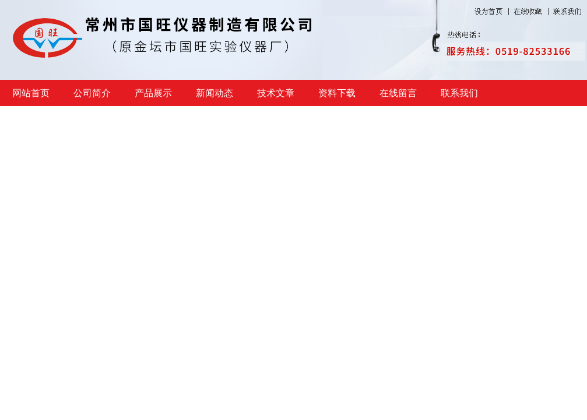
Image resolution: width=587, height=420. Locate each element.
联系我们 (459, 93)
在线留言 (398, 93)
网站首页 (31, 93)
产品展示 (153, 93)
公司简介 (92, 93)
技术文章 (275, 93)
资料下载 (337, 93)
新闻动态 (214, 93)
